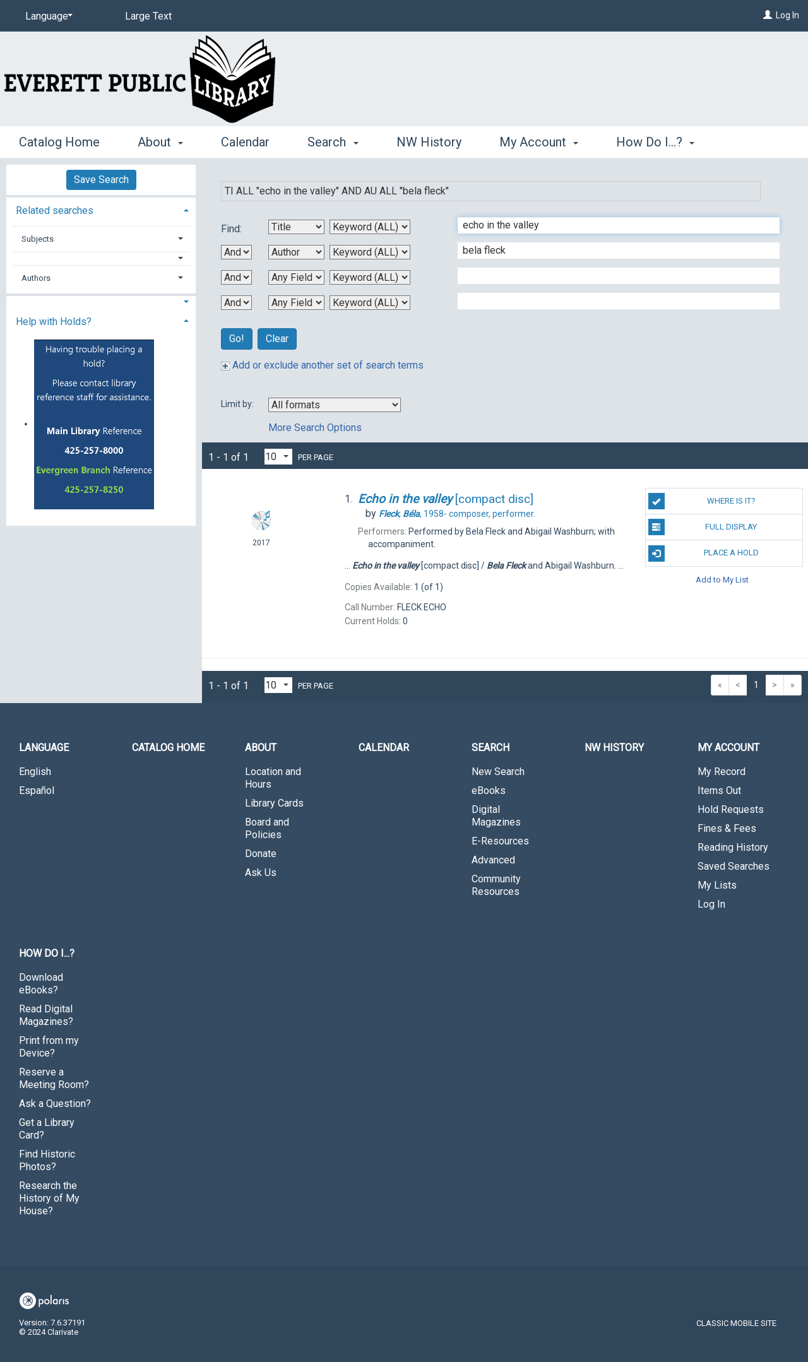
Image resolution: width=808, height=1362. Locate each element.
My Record (722, 772)
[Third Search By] (296, 277)
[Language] (46, 16)
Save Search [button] (101, 180)
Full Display (703, 527)
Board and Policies (267, 828)
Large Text (148, 16)
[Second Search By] (296, 252)
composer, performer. (457, 514)
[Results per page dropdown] (278, 457)
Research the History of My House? (49, 1198)
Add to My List (722, 579)
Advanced (493, 860)
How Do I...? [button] (655, 142)
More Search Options (315, 428)
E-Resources (500, 841)
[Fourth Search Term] (612, 301)
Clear (277, 339)
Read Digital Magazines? (46, 1015)
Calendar (245, 142)
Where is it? (702, 501)
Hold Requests (731, 809)
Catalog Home (59, 142)
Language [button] (44, 748)
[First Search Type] (370, 227)
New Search (498, 772)
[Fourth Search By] (296, 302)
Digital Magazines (496, 815)
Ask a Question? (55, 1104)
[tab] (101, 209)
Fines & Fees (727, 828)
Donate (260, 854)
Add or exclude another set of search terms (322, 365)
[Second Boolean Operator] (236, 277)
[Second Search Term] (612, 251)
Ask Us (260, 873)
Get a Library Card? (46, 1128)
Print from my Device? (49, 1046)
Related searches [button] (54, 210)
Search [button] (332, 142)
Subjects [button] (37, 239)
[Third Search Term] (612, 276)
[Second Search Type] (370, 252)
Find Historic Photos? (47, 1160)
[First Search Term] (612, 225)
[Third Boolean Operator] (236, 302)
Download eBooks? (41, 983)
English (35, 772)
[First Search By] (296, 227)
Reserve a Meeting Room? (54, 1078)
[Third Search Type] (370, 277)
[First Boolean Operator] (236, 252)
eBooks (489, 790)
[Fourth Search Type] (370, 302)
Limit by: (238, 404)
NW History (428, 142)
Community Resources (496, 885)
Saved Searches (733, 866)
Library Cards (274, 803)
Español (36, 790)
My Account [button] (538, 142)
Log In (787, 15)
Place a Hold (703, 553)
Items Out (719, 790)
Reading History (733, 847)
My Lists (717, 885)
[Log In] (767, 15)
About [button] (160, 142)
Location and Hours (273, 778)
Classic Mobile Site (736, 1323)
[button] (101, 258)
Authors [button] (35, 278)
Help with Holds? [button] (54, 322)
